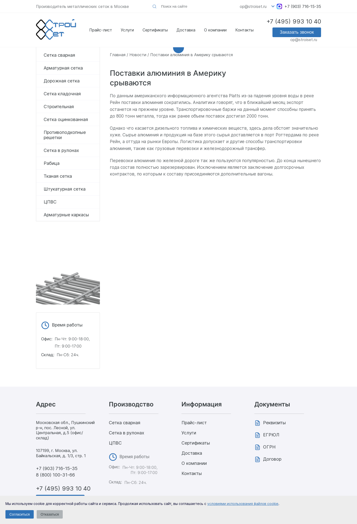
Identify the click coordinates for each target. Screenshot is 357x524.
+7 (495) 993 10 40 (294, 22)
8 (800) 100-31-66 (55, 474)
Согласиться (19, 514)
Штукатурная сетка (65, 189)
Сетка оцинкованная (66, 119)
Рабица (52, 163)
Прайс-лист (100, 28)
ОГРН (269, 446)
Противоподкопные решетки (65, 135)
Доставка (186, 28)
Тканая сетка (58, 176)
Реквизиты (274, 422)
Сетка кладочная (62, 93)
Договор (272, 459)
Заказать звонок (297, 33)
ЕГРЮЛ (271, 434)
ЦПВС (50, 201)
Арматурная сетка (63, 68)
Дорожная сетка (62, 80)
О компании (215, 28)
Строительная (59, 106)
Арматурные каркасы (66, 214)
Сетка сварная (59, 55)
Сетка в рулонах (61, 150)
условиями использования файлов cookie (242, 503)
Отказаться (50, 514)
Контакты (244, 28)
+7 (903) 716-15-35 (302, 6)
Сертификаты (155, 28)
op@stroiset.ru (253, 6)
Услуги (127, 28)
